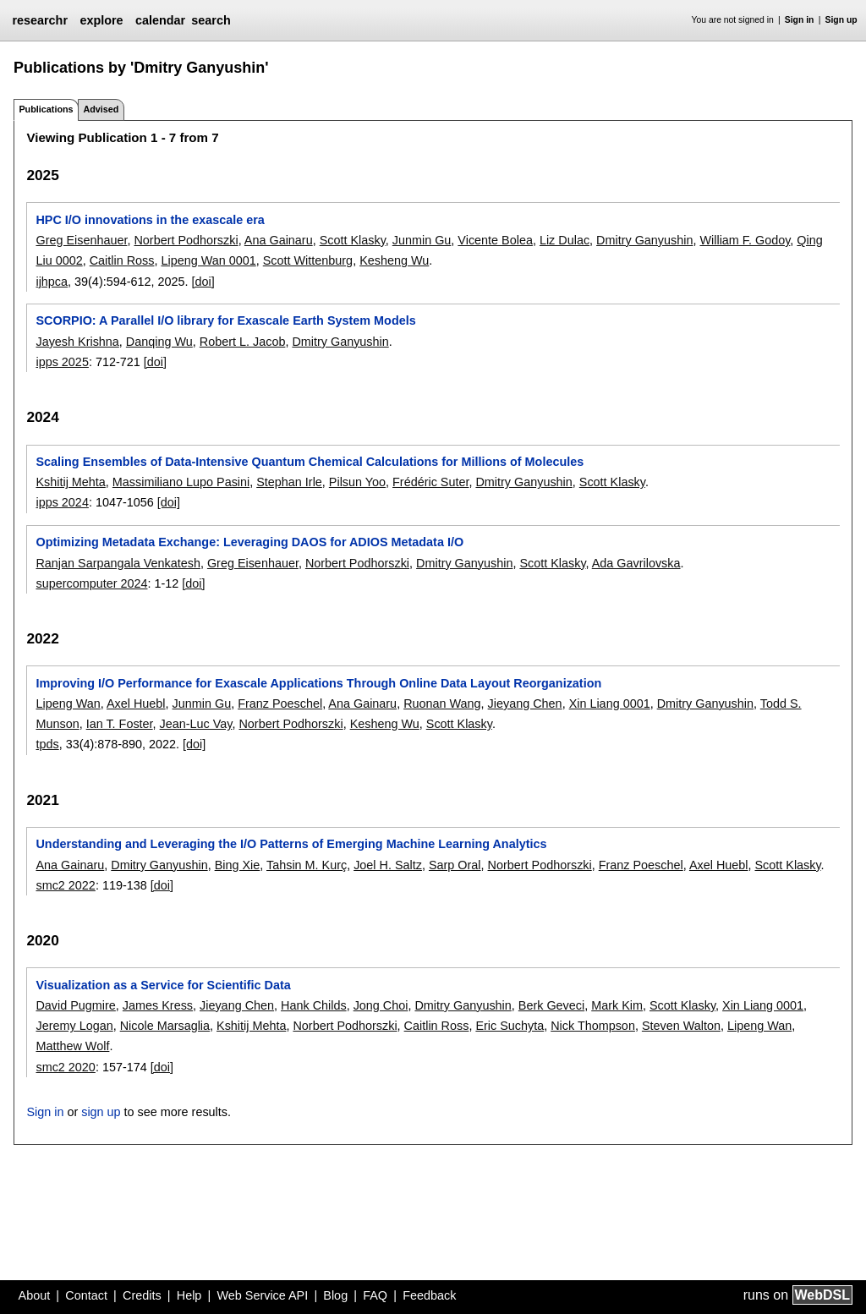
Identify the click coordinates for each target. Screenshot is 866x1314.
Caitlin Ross (122, 260)
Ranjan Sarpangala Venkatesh (118, 563)
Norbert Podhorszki (186, 240)
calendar (160, 20)
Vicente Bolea (495, 240)
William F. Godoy (744, 240)
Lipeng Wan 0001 (208, 260)
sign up (100, 1112)
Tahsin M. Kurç (306, 865)
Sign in (799, 20)
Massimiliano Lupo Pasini (180, 482)
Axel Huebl (136, 703)
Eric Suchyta (509, 1025)
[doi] (203, 281)
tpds (47, 744)
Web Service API (262, 1295)
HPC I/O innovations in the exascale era (150, 220)
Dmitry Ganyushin (644, 240)
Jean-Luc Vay (196, 724)
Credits (142, 1295)
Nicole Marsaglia (165, 1025)
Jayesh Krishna (77, 341)
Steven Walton (681, 1025)
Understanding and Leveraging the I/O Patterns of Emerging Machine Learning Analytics (291, 844)
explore (101, 20)
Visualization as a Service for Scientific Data (163, 985)
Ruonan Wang (441, 703)
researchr (40, 20)
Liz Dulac (564, 240)
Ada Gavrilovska (636, 563)
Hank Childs (314, 1005)
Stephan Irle (289, 482)
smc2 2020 (65, 1067)
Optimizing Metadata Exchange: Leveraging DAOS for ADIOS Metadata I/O (249, 542)
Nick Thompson (593, 1025)
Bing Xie (237, 865)
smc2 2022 (65, 885)
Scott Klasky (353, 240)
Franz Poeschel (280, 703)
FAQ (375, 1295)
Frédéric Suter (430, 482)
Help (189, 1295)
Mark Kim (617, 1005)
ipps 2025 (62, 362)
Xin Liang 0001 (609, 703)
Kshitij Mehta (70, 482)
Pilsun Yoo (357, 482)
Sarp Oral (455, 865)
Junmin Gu (422, 240)
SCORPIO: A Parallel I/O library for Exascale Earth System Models (225, 320)
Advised (100, 109)
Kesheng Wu (394, 260)
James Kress (158, 1005)
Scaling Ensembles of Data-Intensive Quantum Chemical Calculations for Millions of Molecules (310, 461)
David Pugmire (75, 1005)
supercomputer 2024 (91, 583)
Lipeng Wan (68, 703)
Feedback (429, 1295)
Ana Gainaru (278, 240)
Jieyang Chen (525, 703)
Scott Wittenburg (308, 260)
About (35, 1295)
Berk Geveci (551, 1005)
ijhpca (52, 281)
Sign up (841, 20)
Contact (86, 1295)
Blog (335, 1295)
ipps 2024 (62, 502)
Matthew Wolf (72, 1046)
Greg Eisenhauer (81, 240)
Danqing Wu (159, 341)
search (210, 20)
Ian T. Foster (119, 724)
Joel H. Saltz (388, 865)
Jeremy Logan (74, 1025)
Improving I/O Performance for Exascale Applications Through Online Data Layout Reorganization (318, 683)
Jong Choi (381, 1005)
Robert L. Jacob (243, 341)
